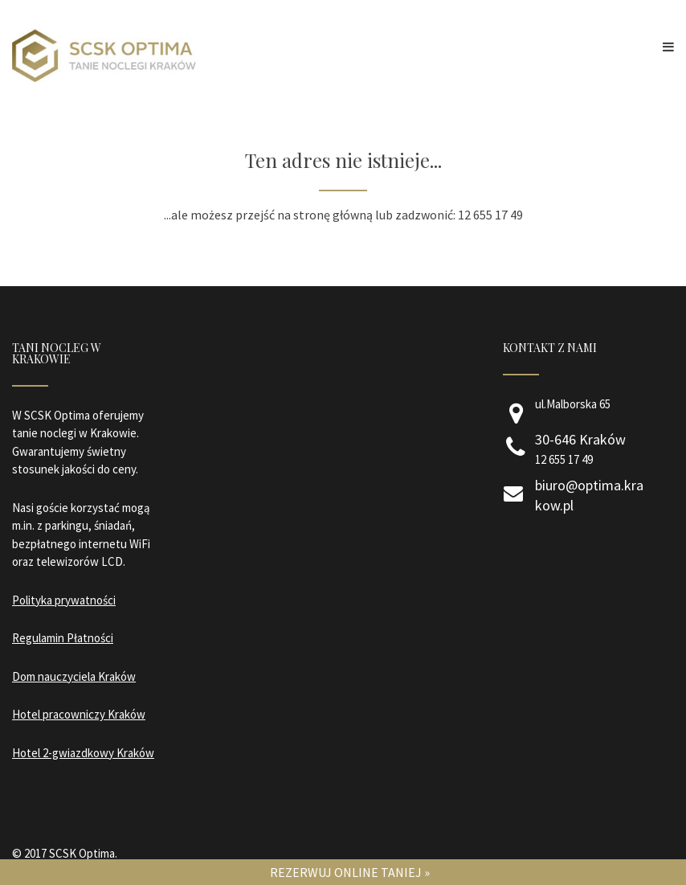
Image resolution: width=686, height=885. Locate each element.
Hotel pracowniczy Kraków (78, 714)
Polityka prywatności (64, 600)
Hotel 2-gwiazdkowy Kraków (83, 752)
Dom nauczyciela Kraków (74, 676)
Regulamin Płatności (62, 637)
